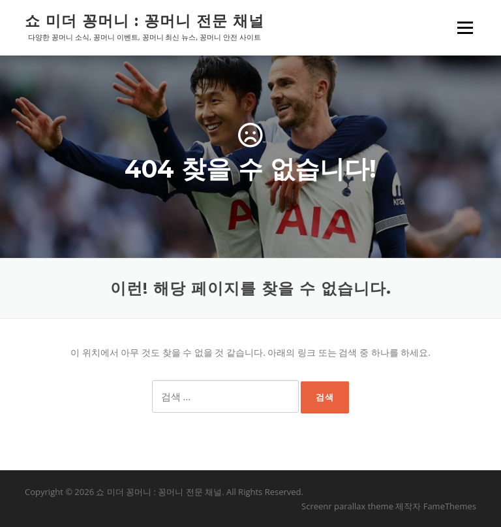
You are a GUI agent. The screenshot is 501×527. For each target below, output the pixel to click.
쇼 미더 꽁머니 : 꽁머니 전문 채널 (144, 21)
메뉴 (464, 28)
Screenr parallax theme (347, 506)
